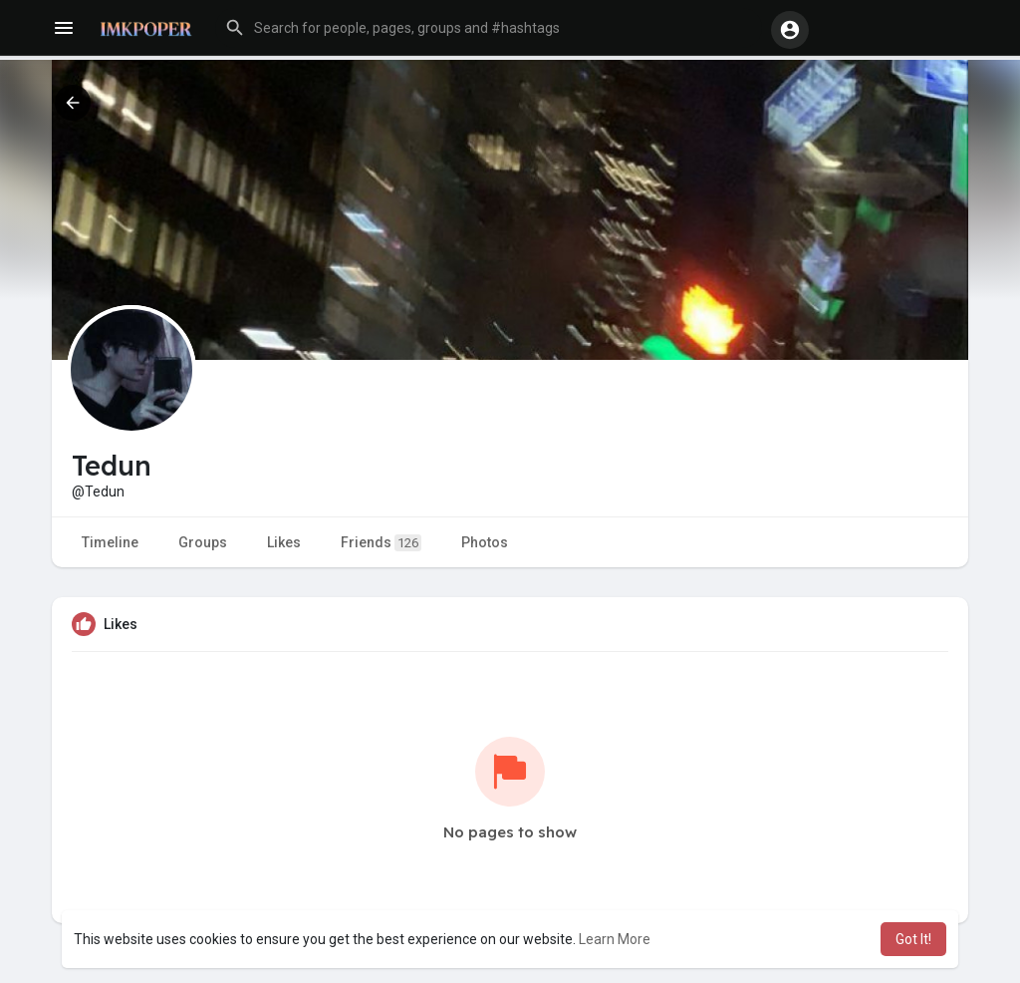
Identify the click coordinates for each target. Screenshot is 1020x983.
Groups (202, 542)
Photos (484, 542)
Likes (284, 542)
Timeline (110, 542)
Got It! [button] (913, 939)
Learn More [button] (614, 939)
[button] (488, 28)
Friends (381, 542)
